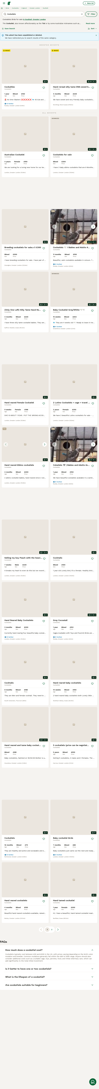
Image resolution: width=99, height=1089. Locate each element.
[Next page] (58, 929)
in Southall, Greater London (34, 19)
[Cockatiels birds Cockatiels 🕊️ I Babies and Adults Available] (73, 226)
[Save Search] (92, 1081)
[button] (73, 226)
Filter (91, 14)
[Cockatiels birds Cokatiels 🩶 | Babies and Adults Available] (73, 444)
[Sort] (92, 28)
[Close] (96, 35)
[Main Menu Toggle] (4, 3)
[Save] (44, 88)
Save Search (8, 29)
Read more (90, 23)
